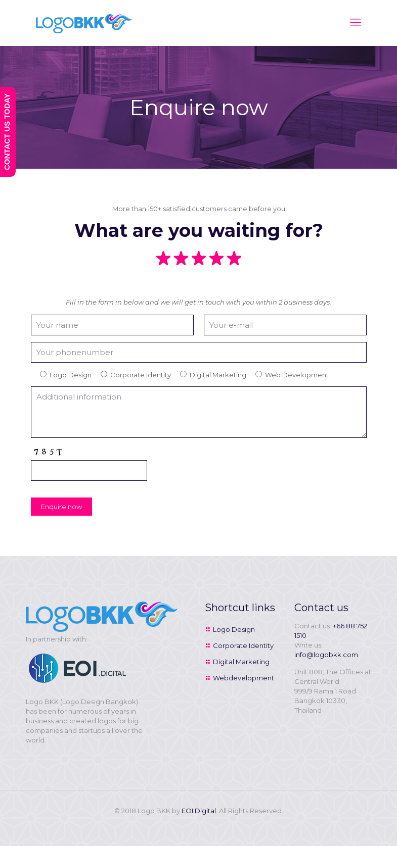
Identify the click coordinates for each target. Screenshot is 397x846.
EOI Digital (199, 811)
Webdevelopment (243, 678)
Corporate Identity (243, 645)
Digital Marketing (241, 662)
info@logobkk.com (326, 655)
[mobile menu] (355, 22)
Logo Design (234, 629)
